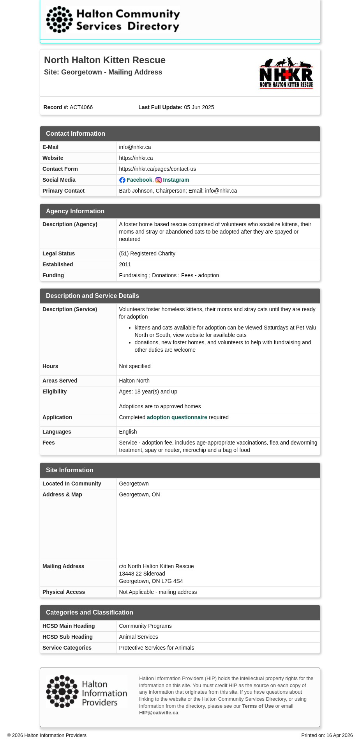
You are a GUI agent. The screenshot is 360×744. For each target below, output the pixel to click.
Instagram (176, 180)
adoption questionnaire (177, 417)
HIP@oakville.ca (158, 713)
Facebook (139, 180)
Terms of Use (258, 706)
